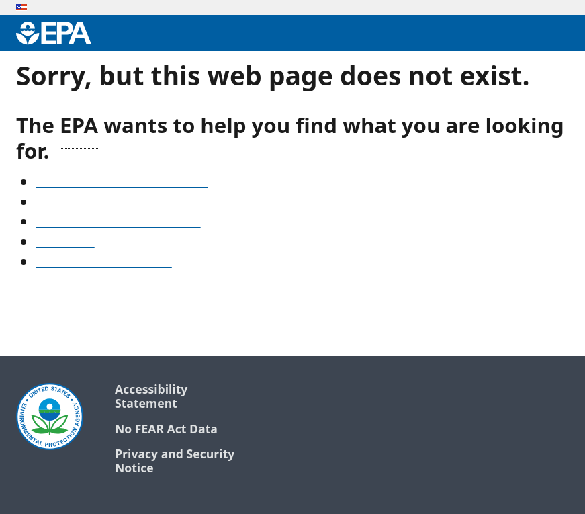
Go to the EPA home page (104, 263)
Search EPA (65, 243)
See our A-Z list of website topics (122, 183)
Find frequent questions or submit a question (156, 203)
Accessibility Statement (151, 397)
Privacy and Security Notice (174, 461)
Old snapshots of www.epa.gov (118, 223)
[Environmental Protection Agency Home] (53, 32)
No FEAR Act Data (166, 430)
